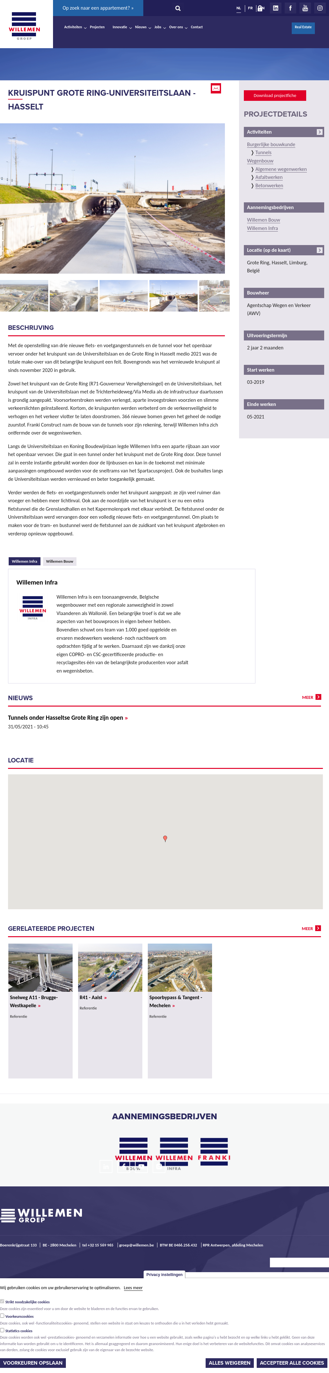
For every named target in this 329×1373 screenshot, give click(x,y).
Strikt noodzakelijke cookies (27, 1302)
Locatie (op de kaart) (269, 250)
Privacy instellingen (165, 1274)
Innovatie (120, 27)
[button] (165, 839)
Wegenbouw (260, 161)
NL (238, 8)
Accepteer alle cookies (292, 1363)
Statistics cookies (18, 1331)
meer (307, 697)
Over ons (176, 27)
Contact (197, 27)
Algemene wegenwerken (281, 169)
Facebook (290, 8)
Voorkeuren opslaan (33, 1363)
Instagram (320, 8)
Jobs (158, 27)
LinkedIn (275, 8)
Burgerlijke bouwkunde (271, 144)
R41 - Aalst (93, 997)
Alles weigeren (230, 1363)
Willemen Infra (26, 560)
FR (250, 8)
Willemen (24, 26)
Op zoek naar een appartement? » (98, 8)
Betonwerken (269, 185)
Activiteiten (73, 27)
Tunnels (263, 152)
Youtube (305, 8)
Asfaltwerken (269, 177)
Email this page (216, 88)
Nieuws (141, 27)
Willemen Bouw (60, 561)
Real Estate (303, 27)
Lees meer (133, 1287)
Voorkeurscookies (19, 1316)
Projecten (97, 27)
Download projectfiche (275, 95)
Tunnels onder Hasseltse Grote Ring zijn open (68, 717)
